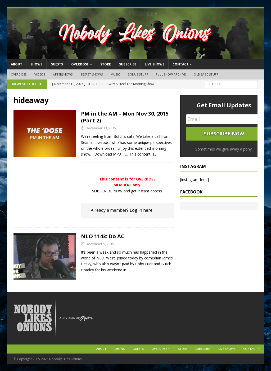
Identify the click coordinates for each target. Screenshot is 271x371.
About (16, 64)
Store (105, 64)
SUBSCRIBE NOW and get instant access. (127, 190)
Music (115, 74)
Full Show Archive (171, 74)
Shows (36, 64)
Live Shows (154, 64)
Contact (180, 64)
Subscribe (128, 64)
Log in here (141, 210)
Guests (57, 64)
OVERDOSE (80, 64)
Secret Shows (91, 74)
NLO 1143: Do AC (102, 236)
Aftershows (63, 74)
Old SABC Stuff (206, 74)
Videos (39, 74)
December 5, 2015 (100, 243)
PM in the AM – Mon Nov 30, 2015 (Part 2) (125, 117)
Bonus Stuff (138, 74)
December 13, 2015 (101, 128)
